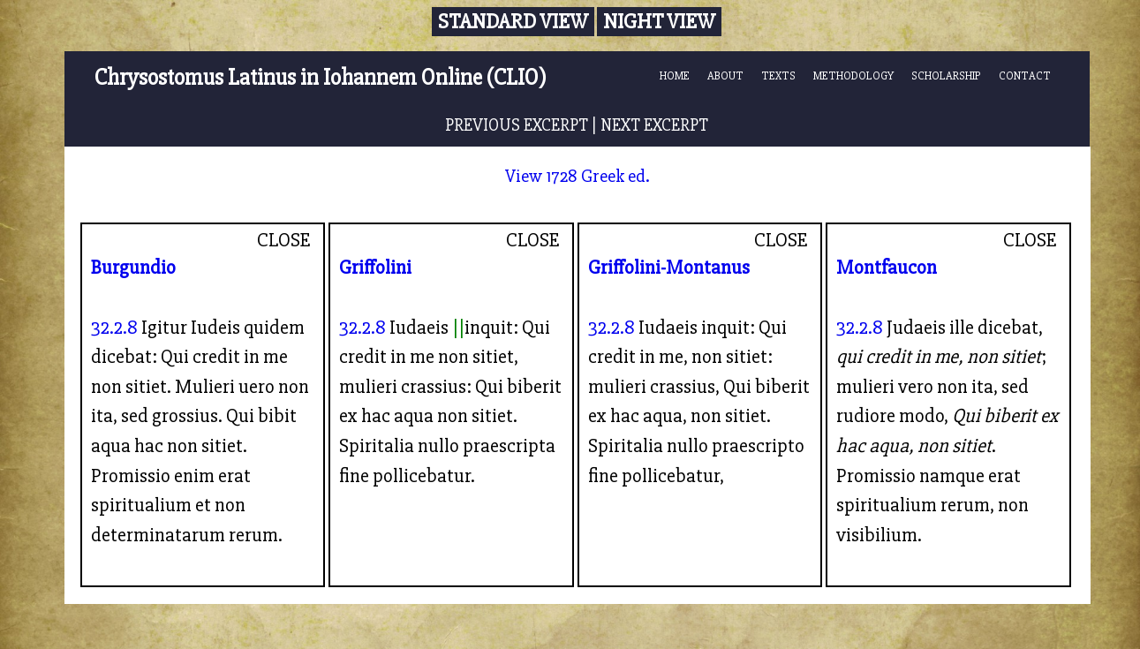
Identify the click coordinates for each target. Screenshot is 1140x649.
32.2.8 (114, 327)
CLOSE (284, 240)
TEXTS (778, 76)
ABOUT (725, 76)
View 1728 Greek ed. (577, 176)
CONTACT (1025, 76)
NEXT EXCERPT (654, 125)
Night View (659, 21)
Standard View (513, 21)
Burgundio (133, 267)
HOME (675, 76)
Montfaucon (886, 267)
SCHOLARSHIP (946, 76)
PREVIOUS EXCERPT (516, 125)
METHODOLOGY (853, 76)
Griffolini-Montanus (669, 267)
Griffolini (375, 267)
